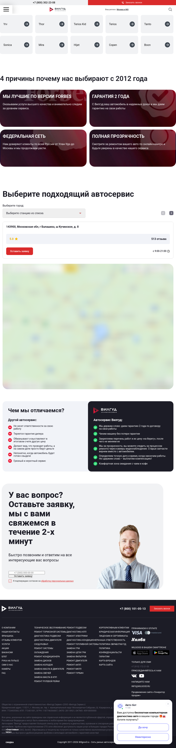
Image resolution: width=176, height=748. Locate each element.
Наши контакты (10, 632)
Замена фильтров (76, 656)
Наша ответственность (112, 640)
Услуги (6, 644)
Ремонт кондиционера (47, 656)
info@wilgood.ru (140, 686)
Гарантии (104, 656)
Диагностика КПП (76, 632)
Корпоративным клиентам (114, 628)
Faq (4, 673)
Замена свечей (42, 673)
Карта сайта (106, 665)
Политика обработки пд (112, 644)
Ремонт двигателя (77, 661)
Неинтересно (143, 737)
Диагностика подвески (47, 636)
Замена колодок (43, 665)
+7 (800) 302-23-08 (44, 2)
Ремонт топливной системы (83, 644)
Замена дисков (42, 661)
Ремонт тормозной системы (50, 632)
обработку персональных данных (57, 581)
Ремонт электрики (77, 636)
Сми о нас (7, 665)
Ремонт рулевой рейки (47, 681)
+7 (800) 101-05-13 (133, 608)
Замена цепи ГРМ (76, 652)
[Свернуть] (168, 703)
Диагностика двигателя (48, 640)
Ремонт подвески (76, 628)
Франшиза (7, 636)
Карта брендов (107, 661)
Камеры (6, 669)
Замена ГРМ (73, 648)
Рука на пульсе (10, 661)
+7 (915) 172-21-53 (140, 666)
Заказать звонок (132, 2)
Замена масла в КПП (45, 677)
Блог (4, 656)
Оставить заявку (19, 251)
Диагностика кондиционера (83, 640)
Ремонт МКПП (74, 669)
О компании (8, 628)
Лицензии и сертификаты (113, 636)
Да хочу (143, 727)
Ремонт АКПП (74, 665)
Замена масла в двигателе (49, 669)
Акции (5, 648)
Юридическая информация (114, 632)
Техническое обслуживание (50, 628)
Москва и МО (123, 9)
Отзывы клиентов (12, 640)
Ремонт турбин (75, 673)
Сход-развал (41, 644)
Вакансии (7, 652)
